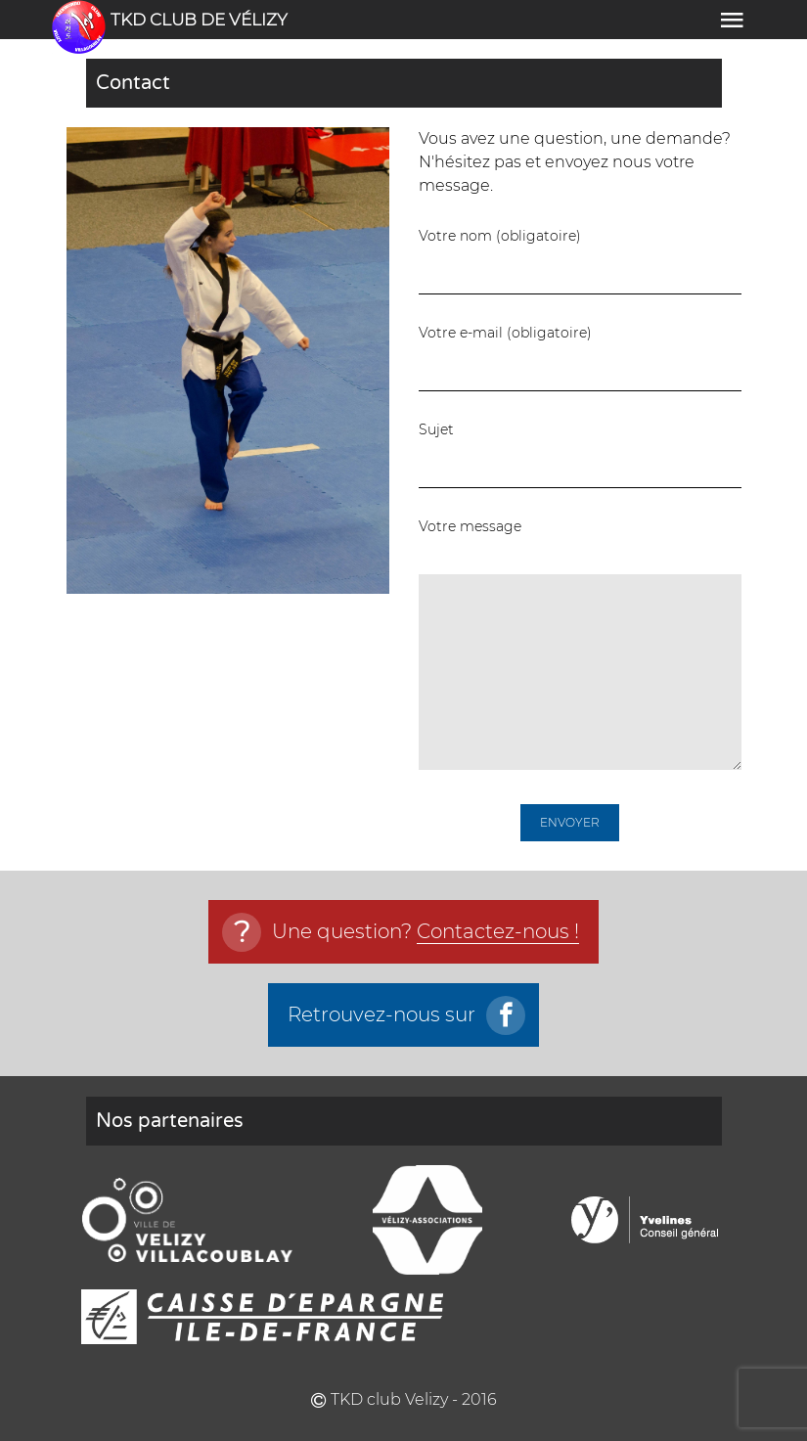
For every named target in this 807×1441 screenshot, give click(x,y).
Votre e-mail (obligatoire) (580, 356)
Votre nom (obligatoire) (580, 260)
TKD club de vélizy (199, 19)
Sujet (580, 453)
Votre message (580, 644)
